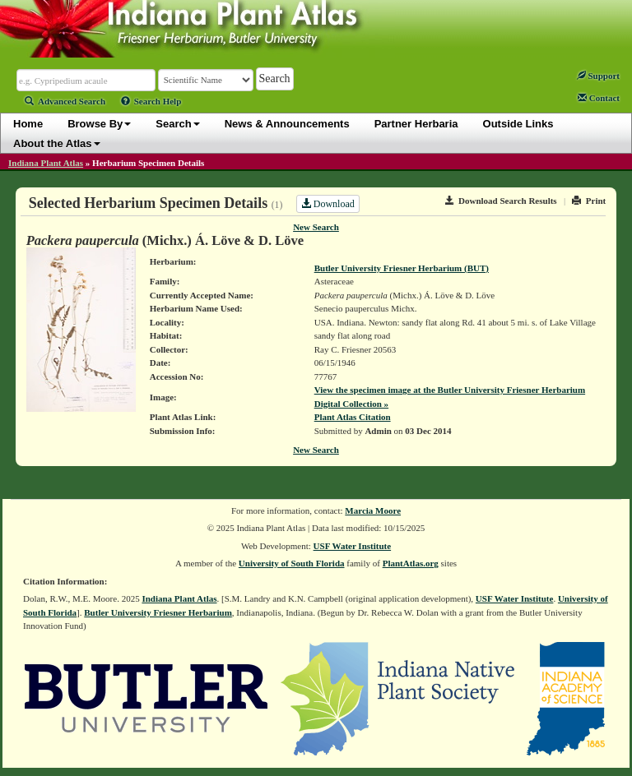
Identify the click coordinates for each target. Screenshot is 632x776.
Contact (599, 98)
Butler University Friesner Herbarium (158, 612)
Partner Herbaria (416, 124)
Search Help (151, 101)
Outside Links (518, 124)
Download (328, 204)
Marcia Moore (373, 510)
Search (177, 124)
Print (589, 201)
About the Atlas (56, 143)
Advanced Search (65, 101)
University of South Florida (292, 563)
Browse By (99, 124)
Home (28, 124)
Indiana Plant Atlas (45, 163)
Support (598, 76)
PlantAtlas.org (411, 563)
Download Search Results (501, 201)
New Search (316, 227)
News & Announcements (287, 124)
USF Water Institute (353, 546)
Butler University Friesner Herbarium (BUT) (401, 268)
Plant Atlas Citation (352, 417)
